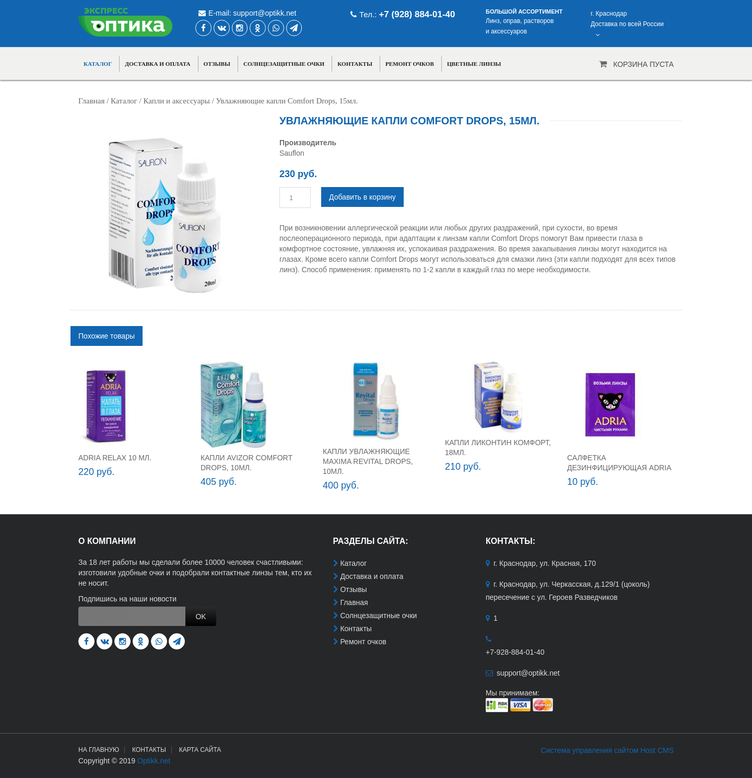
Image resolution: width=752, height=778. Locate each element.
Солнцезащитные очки (283, 64)
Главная (91, 101)
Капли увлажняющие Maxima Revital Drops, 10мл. (368, 461)
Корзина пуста (643, 64)
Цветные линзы (474, 64)
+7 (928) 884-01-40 (417, 14)
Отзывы (217, 64)
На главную (98, 749)
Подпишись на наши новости (127, 599)
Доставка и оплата (157, 64)
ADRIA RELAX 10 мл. (114, 458)
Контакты (354, 64)
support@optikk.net (265, 13)
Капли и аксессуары (176, 101)
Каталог (98, 64)
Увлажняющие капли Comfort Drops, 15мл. (287, 101)
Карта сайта (200, 749)
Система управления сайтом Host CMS (607, 750)
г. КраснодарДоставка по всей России (627, 24)
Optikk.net (153, 761)
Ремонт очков (409, 64)
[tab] (106, 336)
